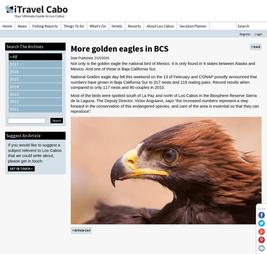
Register (245, 34)
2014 (13, 86)
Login (258, 34)
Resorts (134, 26)
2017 (13, 64)
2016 (13, 71)
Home (7, 26)
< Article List (81, 230)
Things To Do (74, 26)
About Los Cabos (160, 26)
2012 (13, 101)
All (13, 56)
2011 (13, 109)
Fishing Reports (45, 26)
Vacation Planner (193, 26)
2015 (13, 79)
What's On (98, 26)
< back (255, 47)
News (22, 26)
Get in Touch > (21, 169)
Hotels (117, 26)
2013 (13, 94)
